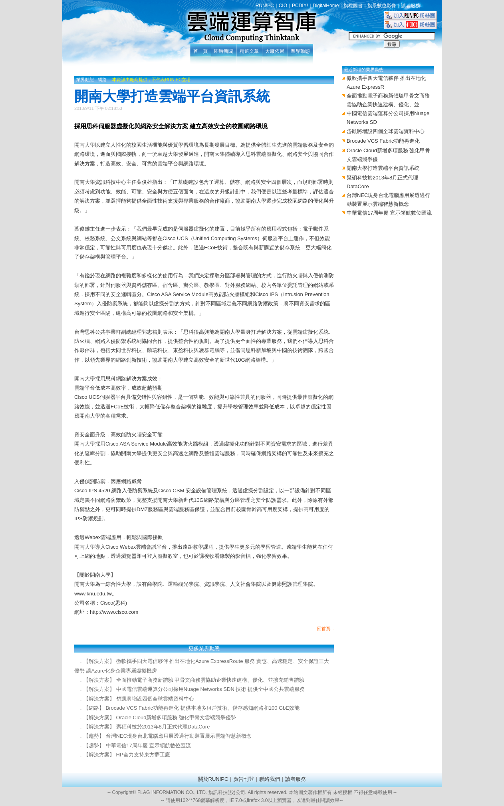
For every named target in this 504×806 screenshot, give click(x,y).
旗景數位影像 (381, 5)
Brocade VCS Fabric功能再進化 (383, 141)
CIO (283, 5)
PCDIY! (300, 5)
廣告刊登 (243, 779)
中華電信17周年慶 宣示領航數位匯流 (389, 213)
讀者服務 (410, 5)
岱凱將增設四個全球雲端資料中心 (386, 131)
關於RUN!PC (213, 779)
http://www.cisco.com (114, 612)
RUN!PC (265, 5)
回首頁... (325, 628)
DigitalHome (326, 5)
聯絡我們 (269, 779)
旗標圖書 (353, 5)
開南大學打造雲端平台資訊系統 (383, 168)
